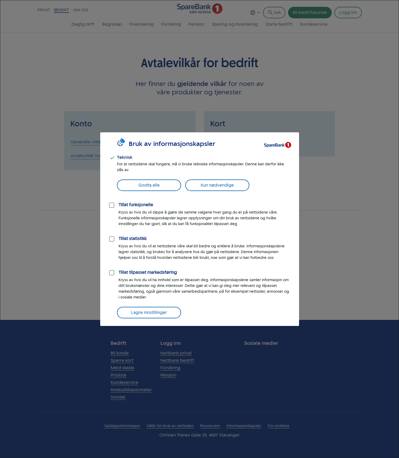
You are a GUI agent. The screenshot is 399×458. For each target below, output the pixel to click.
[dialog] (199, 229)
